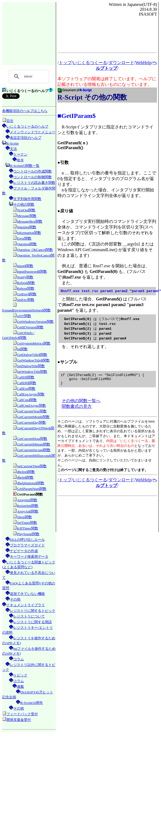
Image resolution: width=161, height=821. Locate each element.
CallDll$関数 (26, 383)
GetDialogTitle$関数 (32, 355)
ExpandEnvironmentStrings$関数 (26, 310)
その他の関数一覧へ (81, 405)
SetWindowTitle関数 (32, 372)
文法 (13, 149)
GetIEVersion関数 (30, 327)
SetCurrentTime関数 (32, 466)
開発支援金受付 (18, 720)
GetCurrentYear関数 (32, 411)
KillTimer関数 (27, 528)
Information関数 (29, 233)
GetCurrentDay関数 (31, 422)
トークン (20, 154)
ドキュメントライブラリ (25, 605)
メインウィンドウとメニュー (32, 132)
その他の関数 (23, 204)
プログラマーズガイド (27, 545)
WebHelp (143, 62)
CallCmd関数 (27, 400)
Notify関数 (25, 277)
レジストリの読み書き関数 (34, 183)
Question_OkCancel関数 (35, 250)
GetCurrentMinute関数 (33, 444)
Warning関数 (26, 227)
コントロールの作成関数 (32, 171)
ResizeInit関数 (27, 506)
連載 (20, 687)
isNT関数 (24, 316)
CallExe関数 (26, 389)
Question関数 (27, 244)
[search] (28, 76)
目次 (9, 121)
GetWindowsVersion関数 (35, 322)
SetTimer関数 (27, 523)
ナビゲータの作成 (24, 551)
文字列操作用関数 (27, 199)
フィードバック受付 (22, 714)
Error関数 (24, 238)
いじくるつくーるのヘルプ (27, 126)
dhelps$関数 (26, 472)
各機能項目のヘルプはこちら (24, 111)
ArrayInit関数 (27, 500)
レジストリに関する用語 (32, 622)
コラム (18, 659)
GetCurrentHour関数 (32, 439)
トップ (65, 62)
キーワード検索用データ (29, 557)
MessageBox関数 (29, 221)
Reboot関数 (25, 288)
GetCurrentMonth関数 (33, 417)
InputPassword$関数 (32, 271)
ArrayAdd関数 (27, 511)
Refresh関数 (26, 283)
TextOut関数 (26, 210)
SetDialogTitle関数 (31, 366)
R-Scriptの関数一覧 (24, 166)
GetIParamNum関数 (31, 489)
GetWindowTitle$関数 (33, 360)
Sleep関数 (24, 517)
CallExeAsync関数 (31, 394)
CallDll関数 (25, 377)
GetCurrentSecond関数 (33, 450)
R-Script (12, 143)
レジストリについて (29, 616)
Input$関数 (25, 266)
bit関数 (22, 349)
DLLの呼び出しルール (27, 540)
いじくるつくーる (90, 62)
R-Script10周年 (31, 703)
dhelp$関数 (25, 477)
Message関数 (26, 216)
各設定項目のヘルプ (25, 138)
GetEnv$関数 (26, 294)
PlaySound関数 (28, 534)
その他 (15, 599)
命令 (20, 160)
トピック (20, 675)
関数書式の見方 (77, 411)
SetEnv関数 (25, 300)
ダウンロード (121, 62)
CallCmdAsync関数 (31, 406)
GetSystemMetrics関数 (33, 343)
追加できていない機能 (27, 594)
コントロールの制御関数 (32, 177)
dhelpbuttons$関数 (30, 483)
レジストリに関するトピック (32, 611)
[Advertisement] (29, 33)
